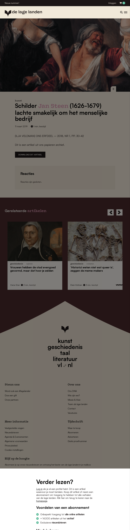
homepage (41, 501)
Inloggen (112, 3)
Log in (39, 489)
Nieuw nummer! (12, 3)
